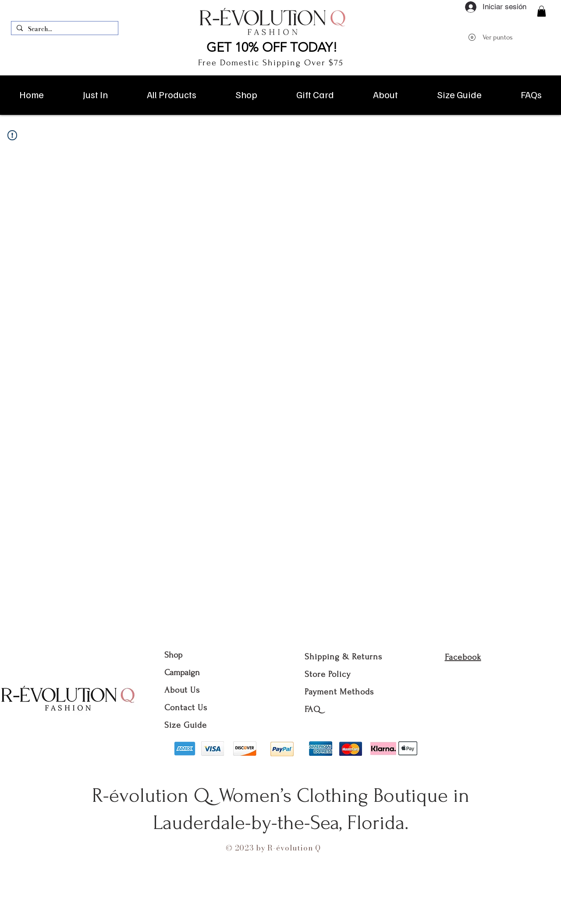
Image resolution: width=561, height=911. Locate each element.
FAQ (312, 709)
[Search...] (63, 29)
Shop (173, 655)
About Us (183, 690)
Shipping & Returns (343, 657)
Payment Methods (339, 692)
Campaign (182, 672)
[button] (541, 11)
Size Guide (185, 725)
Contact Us (185, 707)
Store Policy (328, 674)
